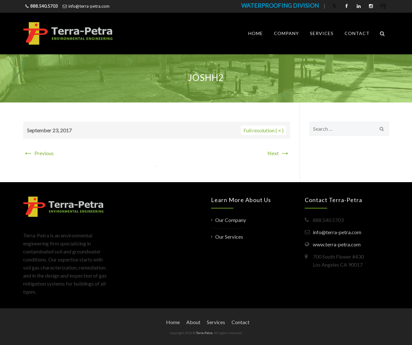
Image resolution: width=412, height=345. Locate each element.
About (193, 322)
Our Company (230, 220)
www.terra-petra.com (337, 244)
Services (322, 33)
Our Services (229, 237)
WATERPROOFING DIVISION (280, 5)
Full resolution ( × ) (263, 130)
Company (286, 33)
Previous (38, 153)
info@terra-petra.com (89, 6)
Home (255, 33)
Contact (357, 33)
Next (278, 153)
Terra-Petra (204, 333)
